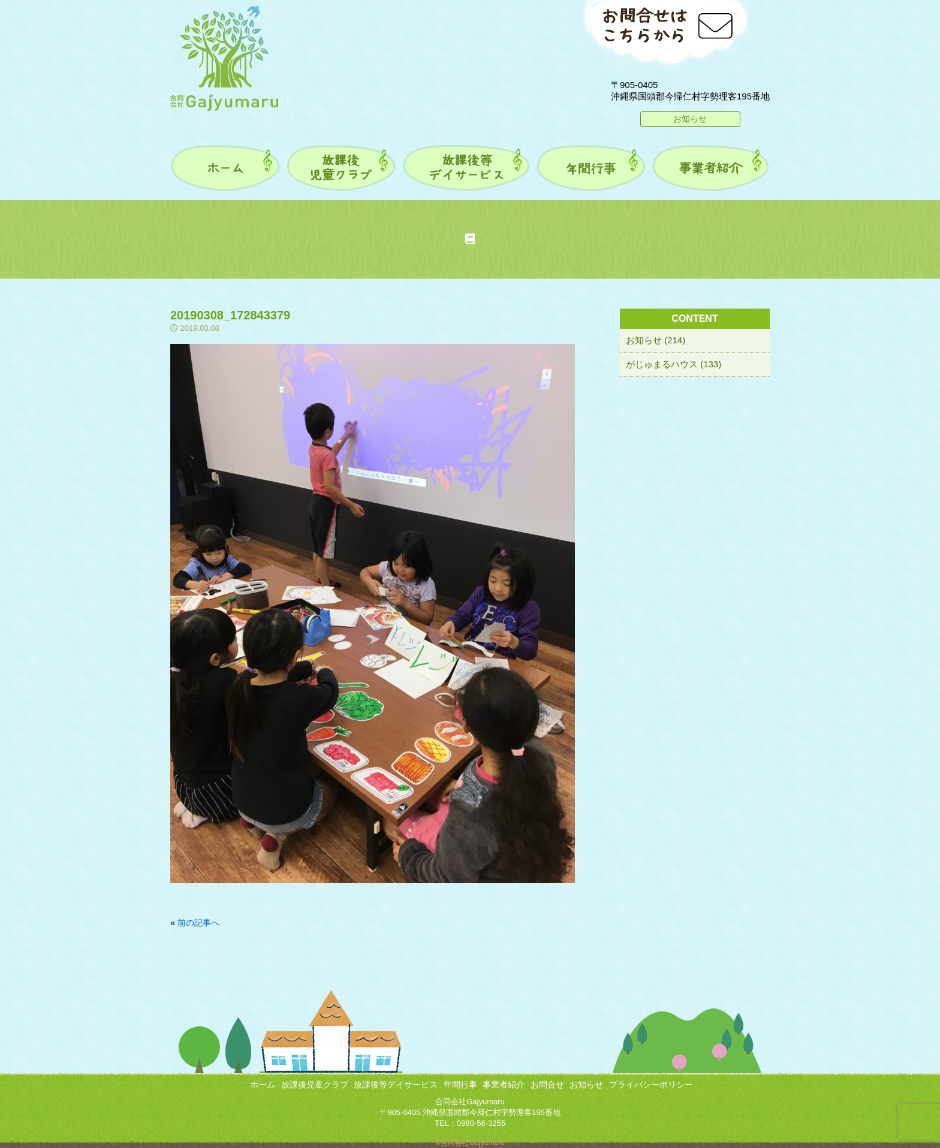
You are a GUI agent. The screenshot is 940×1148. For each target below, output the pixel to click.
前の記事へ (198, 923)
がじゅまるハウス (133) (673, 364)
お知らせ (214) (655, 340)
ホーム (262, 1084)
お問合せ (547, 1084)
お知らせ (690, 118)
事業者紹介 (504, 1084)
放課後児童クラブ (314, 1084)
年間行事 (460, 1084)
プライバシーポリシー (651, 1084)
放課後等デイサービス (396, 1084)
